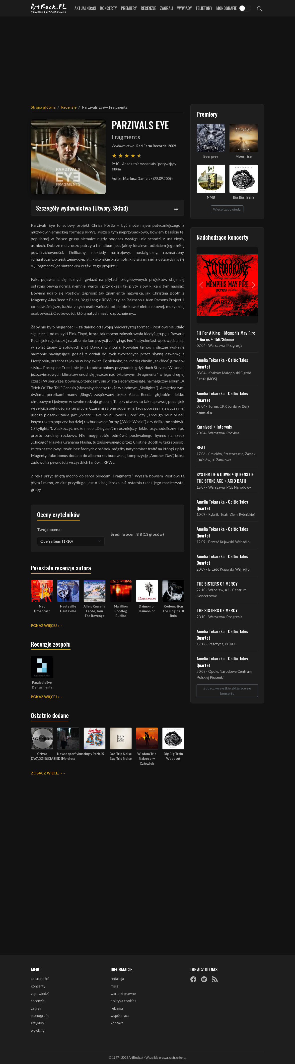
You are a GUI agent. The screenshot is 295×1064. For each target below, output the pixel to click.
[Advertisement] (147, 57)
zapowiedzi (40, 993)
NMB (211, 197)
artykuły (37, 1023)
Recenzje (148, 8)
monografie (40, 1015)
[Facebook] (193, 979)
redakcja (117, 979)
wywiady (37, 1030)
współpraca (120, 1015)
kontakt (117, 1023)
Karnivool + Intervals (214, 426)
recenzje (38, 1001)
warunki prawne (123, 993)
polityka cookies (123, 1001)
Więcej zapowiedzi (227, 209)
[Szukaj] (259, 8)
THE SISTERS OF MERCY (217, 583)
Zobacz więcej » (46, 773)
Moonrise (243, 156)
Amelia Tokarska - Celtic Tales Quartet (222, 363)
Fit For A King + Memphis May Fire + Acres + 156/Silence (226, 335)
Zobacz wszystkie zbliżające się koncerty (227, 690)
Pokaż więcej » (45, 625)
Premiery (129, 8)
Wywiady (184, 8)
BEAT (201, 447)
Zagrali (166, 8)
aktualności (40, 979)
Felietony (204, 8)
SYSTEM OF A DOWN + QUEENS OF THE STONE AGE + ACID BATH (225, 477)
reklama (117, 1008)
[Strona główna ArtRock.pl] (49, 8)
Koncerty (108, 8)
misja (114, 986)
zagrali (36, 1008)
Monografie (226, 8)
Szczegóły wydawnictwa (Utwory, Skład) (82, 207)
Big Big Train (243, 197)
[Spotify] (204, 979)
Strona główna (43, 107)
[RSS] (215, 979)
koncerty (38, 986)
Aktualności (85, 8)
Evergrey (210, 156)
